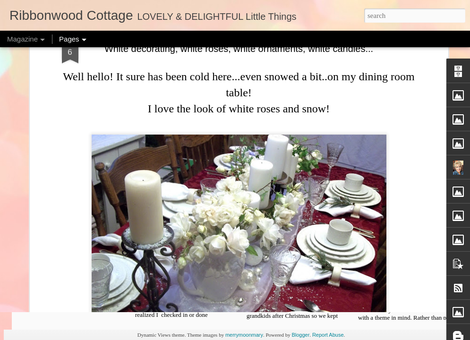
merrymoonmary (244, 335)
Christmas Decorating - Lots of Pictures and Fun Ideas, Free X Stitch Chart (413, 280)
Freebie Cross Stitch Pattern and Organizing (302, 271)
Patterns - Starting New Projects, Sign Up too (77, 275)
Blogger (300, 335)
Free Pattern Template (189, 267)
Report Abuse (328, 335)
